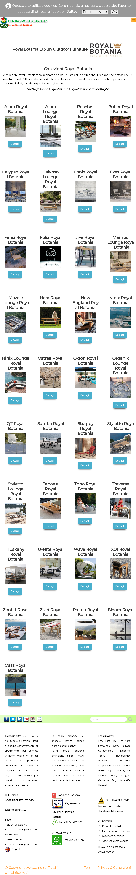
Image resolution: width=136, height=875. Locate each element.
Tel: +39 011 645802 (71, 822)
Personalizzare (95, 12)
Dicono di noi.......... (15, 809)
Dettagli (73, 11)
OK (114, 12)
